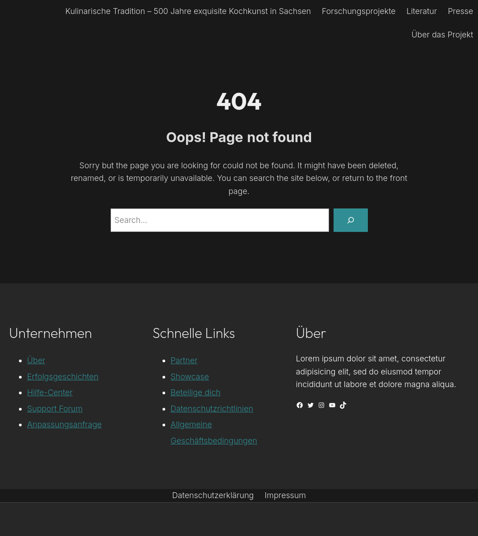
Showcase (190, 376)
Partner (184, 360)
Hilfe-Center (50, 392)
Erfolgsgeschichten (62, 376)
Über (36, 360)
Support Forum (55, 408)
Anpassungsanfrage (64, 424)
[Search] (350, 220)
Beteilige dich (196, 392)
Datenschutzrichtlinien (212, 408)
